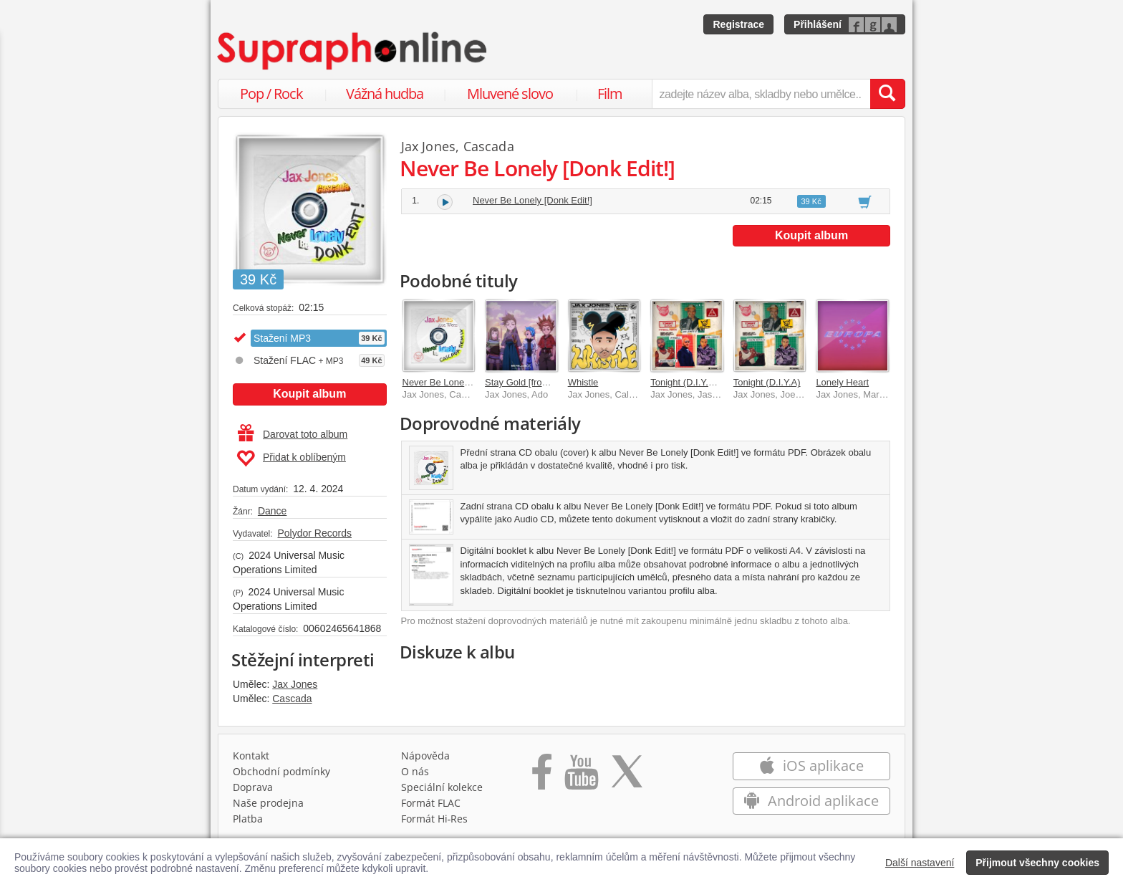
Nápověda (425, 755)
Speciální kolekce (442, 787)
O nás (415, 771)
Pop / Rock (271, 93)
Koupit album (309, 394)
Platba (248, 818)
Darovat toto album (292, 434)
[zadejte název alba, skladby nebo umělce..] (761, 94)
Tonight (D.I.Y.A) (767, 382)
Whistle (583, 382)
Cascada (292, 698)
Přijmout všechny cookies (1037, 862)
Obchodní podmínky (281, 771)
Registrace (738, 24)
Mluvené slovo (510, 93)
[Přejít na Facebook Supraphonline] (542, 776)
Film (609, 93)
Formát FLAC (431, 803)
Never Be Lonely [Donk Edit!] (532, 200)
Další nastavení (920, 862)
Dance (272, 511)
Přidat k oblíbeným (291, 458)
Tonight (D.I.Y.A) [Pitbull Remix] (714, 382)
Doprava (253, 787)
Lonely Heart (842, 382)
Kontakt (251, 755)
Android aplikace (811, 800)
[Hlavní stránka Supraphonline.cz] (353, 51)
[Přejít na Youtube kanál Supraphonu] (581, 776)
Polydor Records (314, 533)
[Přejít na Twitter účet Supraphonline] (627, 776)
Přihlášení (818, 24)
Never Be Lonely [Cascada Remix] (474, 382)
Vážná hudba (384, 93)
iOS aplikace (811, 765)
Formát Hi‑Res (434, 818)
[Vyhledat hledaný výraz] (887, 94)
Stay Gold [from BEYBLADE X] (548, 382)
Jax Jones (294, 684)
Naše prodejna (268, 803)
